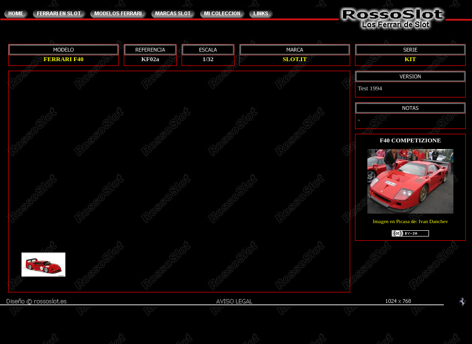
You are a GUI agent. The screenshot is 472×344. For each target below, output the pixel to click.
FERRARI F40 (63, 59)
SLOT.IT (295, 59)
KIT (410, 59)
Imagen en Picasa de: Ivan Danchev (410, 228)
